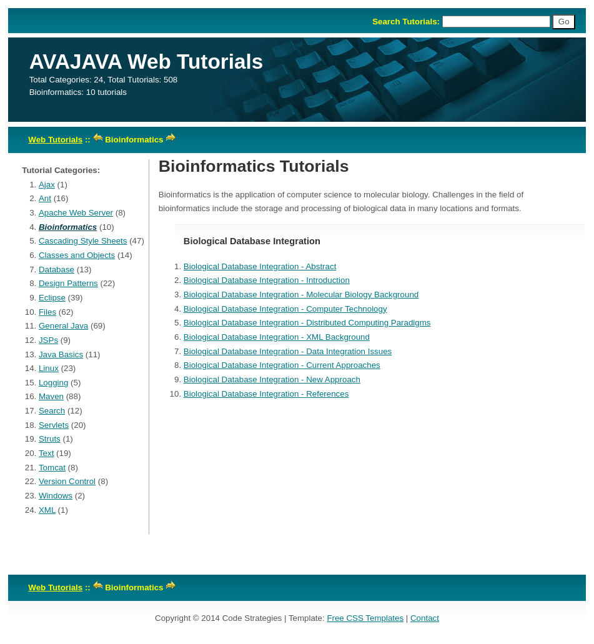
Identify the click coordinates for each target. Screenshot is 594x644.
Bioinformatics (68, 227)
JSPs (48, 340)
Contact (424, 618)
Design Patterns (68, 283)
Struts (50, 438)
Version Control (67, 481)
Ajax (47, 184)
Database (56, 269)
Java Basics (61, 354)
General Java (63, 325)
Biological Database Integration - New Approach (272, 379)
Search (52, 410)
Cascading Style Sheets (83, 240)
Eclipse (52, 297)
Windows (55, 495)
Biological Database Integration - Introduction (267, 280)
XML (47, 510)
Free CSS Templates (365, 618)
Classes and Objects (77, 255)
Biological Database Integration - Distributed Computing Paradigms (307, 322)
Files (47, 312)
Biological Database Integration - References (266, 394)
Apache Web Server (76, 212)
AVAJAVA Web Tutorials (146, 61)
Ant (45, 198)
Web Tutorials (55, 139)
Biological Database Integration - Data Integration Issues (288, 351)
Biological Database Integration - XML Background (277, 337)
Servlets (54, 425)
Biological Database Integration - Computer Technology (285, 309)
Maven (51, 396)
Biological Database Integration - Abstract (260, 266)
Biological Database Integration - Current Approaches (282, 365)
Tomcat (52, 467)
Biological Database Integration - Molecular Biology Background (301, 294)
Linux (49, 368)
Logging (53, 382)
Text (46, 453)
